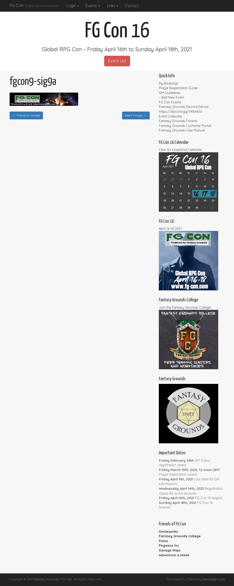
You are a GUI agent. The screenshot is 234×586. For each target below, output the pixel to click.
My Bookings (168, 83)
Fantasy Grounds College (180, 536)
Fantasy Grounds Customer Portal (185, 126)
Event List (117, 61)
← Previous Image (26, 115)
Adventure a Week (174, 555)
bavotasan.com (214, 579)
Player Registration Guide (178, 88)
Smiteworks (168, 532)
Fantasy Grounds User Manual (182, 130)
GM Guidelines (169, 93)
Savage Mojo (169, 550)
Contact (132, 5)
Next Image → (136, 115)
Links (112, 5)
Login (72, 5)
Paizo (163, 541)
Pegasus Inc (169, 545)
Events (93, 5)
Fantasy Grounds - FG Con (53, 579)
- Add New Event (171, 97)
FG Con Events (170, 102)
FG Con (34, 5)
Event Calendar (170, 116)
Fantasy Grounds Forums (178, 121)
